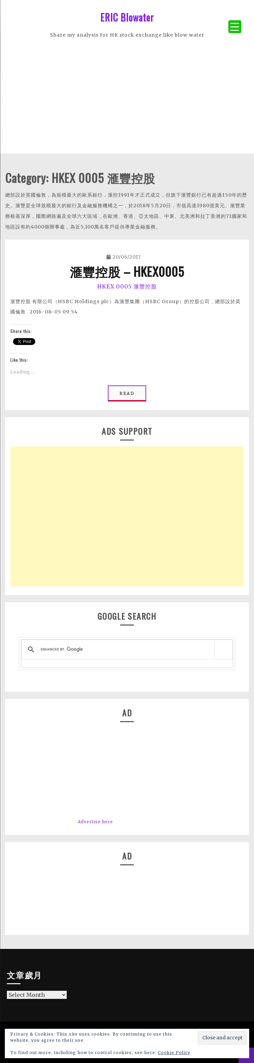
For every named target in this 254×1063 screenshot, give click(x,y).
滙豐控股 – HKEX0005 (127, 271)
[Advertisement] (127, 105)
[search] (126, 649)
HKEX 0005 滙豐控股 (127, 286)
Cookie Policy (174, 1052)
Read (127, 393)
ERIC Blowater (127, 17)
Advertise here (95, 821)
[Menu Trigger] (234, 26)
